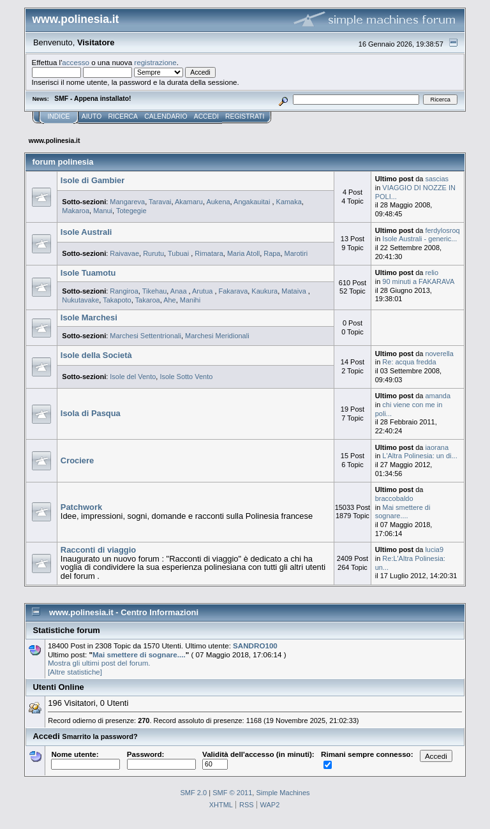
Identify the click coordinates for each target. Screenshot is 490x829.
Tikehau (154, 291)
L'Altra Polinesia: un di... (419, 455)
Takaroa (147, 300)
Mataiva (294, 291)
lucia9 (434, 549)
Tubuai (179, 253)
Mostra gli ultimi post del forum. (99, 663)
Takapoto (117, 300)
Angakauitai (253, 201)
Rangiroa (124, 291)
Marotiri (296, 253)
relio (431, 272)
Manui (102, 210)
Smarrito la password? (99, 736)
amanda (437, 396)
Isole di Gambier (92, 180)
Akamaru (189, 201)
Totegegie (131, 210)
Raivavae (124, 253)
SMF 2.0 (193, 792)
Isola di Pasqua (91, 413)
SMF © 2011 (232, 792)
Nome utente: (85, 759)
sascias (437, 179)
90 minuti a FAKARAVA (418, 281)
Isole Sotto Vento (186, 376)
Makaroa (75, 210)
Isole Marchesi (89, 317)
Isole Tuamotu (88, 273)
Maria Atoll (243, 253)
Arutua (203, 291)
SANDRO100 (255, 645)
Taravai (160, 201)
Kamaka (289, 201)
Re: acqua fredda (409, 362)
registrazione (155, 62)
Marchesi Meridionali (217, 336)
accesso (75, 62)
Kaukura (264, 291)
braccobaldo (394, 498)
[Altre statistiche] (75, 672)
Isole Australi (86, 232)
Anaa (179, 291)
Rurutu (153, 253)
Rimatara (209, 253)
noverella (439, 353)
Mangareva (127, 201)
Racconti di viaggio (98, 550)
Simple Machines (282, 792)
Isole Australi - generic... (419, 239)
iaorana (437, 447)
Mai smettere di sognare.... (403, 512)
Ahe (169, 300)
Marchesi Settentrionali (145, 336)
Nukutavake (80, 300)
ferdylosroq (442, 230)
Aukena (218, 201)
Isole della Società (96, 355)
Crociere (77, 460)
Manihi (190, 300)
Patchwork (81, 507)
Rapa (272, 253)
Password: (161, 759)
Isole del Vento (133, 376)
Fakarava (233, 291)
